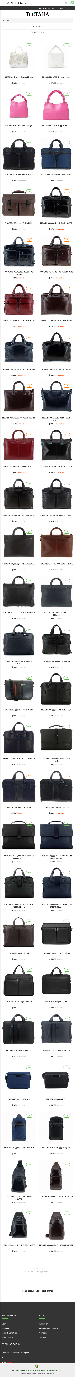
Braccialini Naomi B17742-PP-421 (56, 126)
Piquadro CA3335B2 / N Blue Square (56, 368)
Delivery (5, 1318)
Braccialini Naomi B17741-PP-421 (19, 126)
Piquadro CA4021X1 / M (19, 949)
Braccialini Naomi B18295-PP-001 (19, 77)
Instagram (25, 1347)
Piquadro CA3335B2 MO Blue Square (56, 319)
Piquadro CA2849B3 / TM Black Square (19, 513)
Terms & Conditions (9, 1327)
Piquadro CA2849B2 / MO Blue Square (56, 271)
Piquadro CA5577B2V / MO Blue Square (56, 1191)
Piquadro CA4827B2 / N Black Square (18, 1240)
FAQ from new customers (49, 1323)
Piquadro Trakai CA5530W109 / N (56, 1143)
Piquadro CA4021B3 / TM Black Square (19, 561)
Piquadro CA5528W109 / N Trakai (19, 174)
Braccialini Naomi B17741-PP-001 (56, 77)
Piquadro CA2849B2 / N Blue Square (56, 222)
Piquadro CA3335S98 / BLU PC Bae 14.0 (19, 755)
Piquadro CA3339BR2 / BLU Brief (19, 804)
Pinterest (5, 1347)
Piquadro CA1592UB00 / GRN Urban (18, 707)
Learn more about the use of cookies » (37, 1373)
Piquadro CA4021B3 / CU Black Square (56, 561)
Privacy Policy (7, 1332)
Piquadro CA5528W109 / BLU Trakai (56, 174)
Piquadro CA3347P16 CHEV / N (18, 1046)
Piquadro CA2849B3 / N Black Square (56, 513)
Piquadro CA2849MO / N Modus (56, 658)
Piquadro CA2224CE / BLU (19, 1094)
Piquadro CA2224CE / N (56, 1094)
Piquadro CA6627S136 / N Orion (56, 949)
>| (42, 1262)
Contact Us (43, 1327)
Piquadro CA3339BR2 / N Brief (56, 804)
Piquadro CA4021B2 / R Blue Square (19, 465)
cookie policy (56, 1370)
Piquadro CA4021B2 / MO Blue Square (18, 416)
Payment (5, 1323)
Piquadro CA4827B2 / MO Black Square (56, 1240)
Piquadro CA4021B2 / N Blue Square (56, 465)
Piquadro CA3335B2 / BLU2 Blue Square (19, 368)
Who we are (44, 1318)
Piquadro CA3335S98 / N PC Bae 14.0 (56, 707)
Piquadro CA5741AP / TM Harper (19, 222)
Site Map (42, 1332)
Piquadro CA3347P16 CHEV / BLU (56, 1046)
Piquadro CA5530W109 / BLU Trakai (19, 1143)
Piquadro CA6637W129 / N (56, 997)
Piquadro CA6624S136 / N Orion (18, 997)
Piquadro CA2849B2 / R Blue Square (19, 319)
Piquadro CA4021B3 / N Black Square (19, 610)
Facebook (15, 1347)
